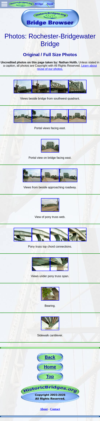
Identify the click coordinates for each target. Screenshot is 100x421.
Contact (55, 409)
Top (50, 376)
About (44, 409)
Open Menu (4, 4)
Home (50, 366)
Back (50, 357)
